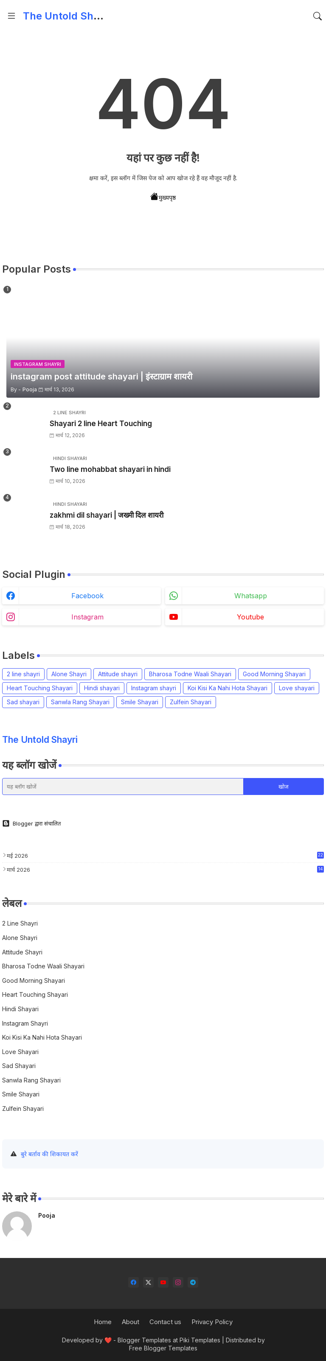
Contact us (165, 1322)
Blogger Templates (144, 1340)
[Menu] (11, 16)
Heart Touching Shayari (40, 688)
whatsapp (250, 595)
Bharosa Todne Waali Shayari (190, 674)
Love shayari (297, 688)
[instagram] (178, 1282)
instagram (87, 617)
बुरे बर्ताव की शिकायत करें (49, 1153)
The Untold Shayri (67, 16)
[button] (317, 16)
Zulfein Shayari (190, 702)
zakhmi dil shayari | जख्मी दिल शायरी (106, 515)
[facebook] (133, 1282)
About (130, 1322)
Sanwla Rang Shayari (80, 702)
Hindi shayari (102, 688)
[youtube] (163, 1282)
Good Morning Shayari (274, 674)
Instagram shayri (153, 688)
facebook (87, 595)
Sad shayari (23, 702)
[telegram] (193, 1282)
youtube (250, 617)
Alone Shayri (69, 674)
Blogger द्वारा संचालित (31, 823)
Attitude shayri (118, 674)
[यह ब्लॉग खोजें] (123, 786)
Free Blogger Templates (163, 1348)
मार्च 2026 (165, 869)
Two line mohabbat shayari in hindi (110, 469)
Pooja (46, 1215)
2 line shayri (23, 674)
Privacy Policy (212, 1322)
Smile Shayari (139, 702)
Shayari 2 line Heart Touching (101, 423)
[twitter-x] (148, 1282)
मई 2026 (165, 855)
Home (103, 1322)
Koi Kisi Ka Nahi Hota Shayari (227, 688)
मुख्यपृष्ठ (163, 197)
